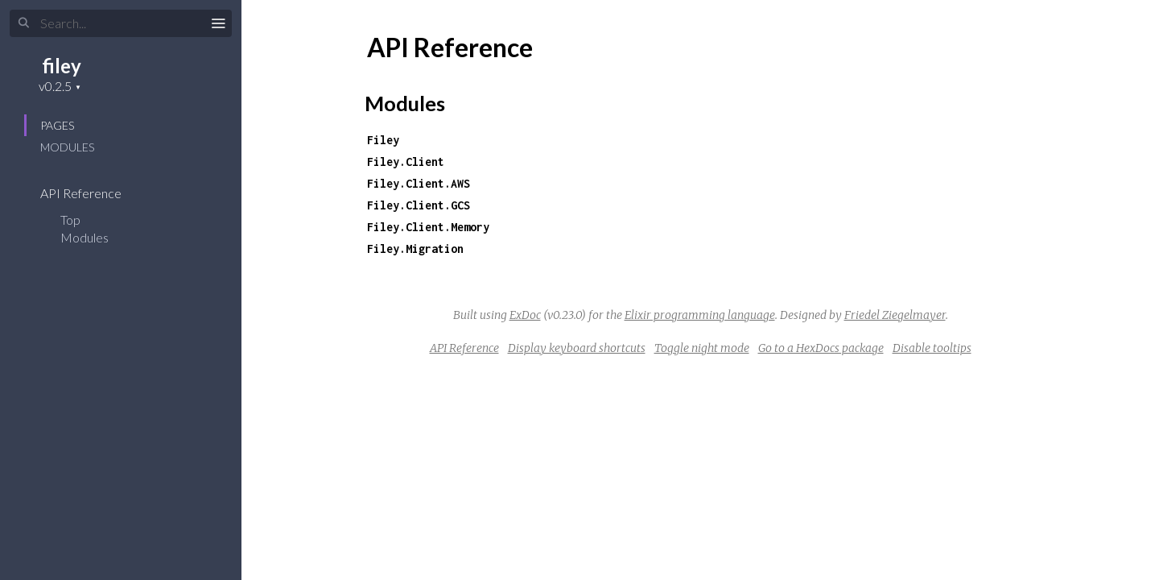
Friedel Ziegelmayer (895, 315)
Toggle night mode (701, 348)
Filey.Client (405, 161)
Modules (67, 147)
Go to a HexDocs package (821, 348)
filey (61, 65)
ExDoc (525, 315)
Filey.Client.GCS (418, 205)
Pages (57, 125)
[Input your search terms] (121, 23)
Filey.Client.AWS (418, 183)
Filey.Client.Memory (428, 227)
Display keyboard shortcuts (576, 348)
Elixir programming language (700, 315)
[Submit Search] (24, 23)
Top (70, 219)
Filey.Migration (415, 248)
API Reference (91, 193)
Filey (383, 140)
